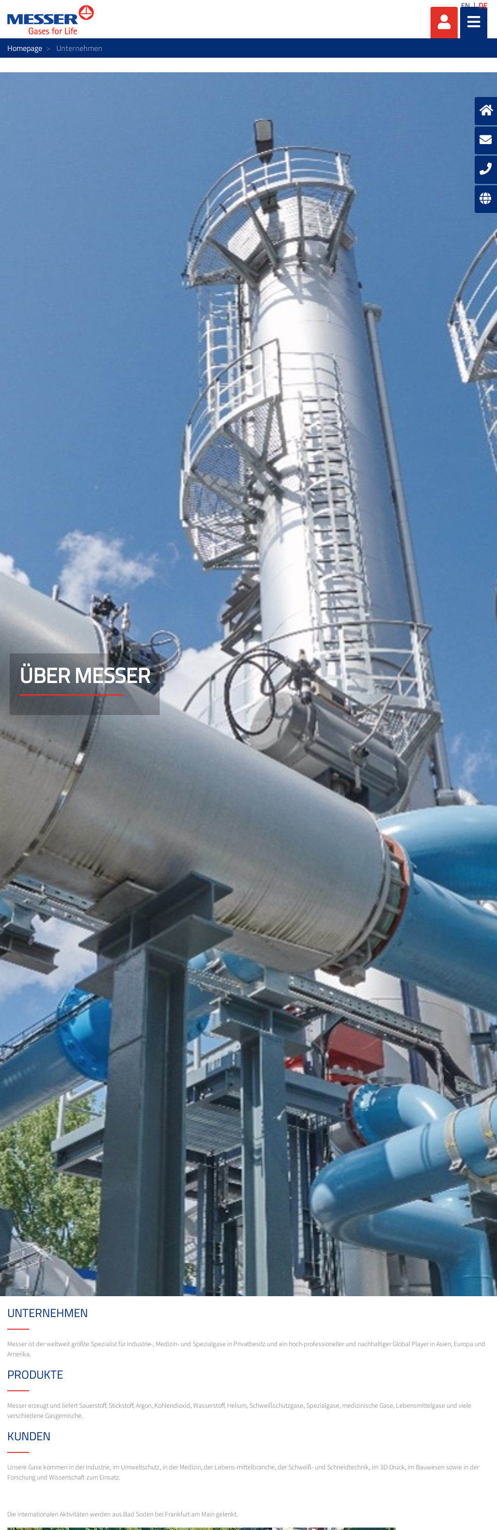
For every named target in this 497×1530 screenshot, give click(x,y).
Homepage (24, 48)
